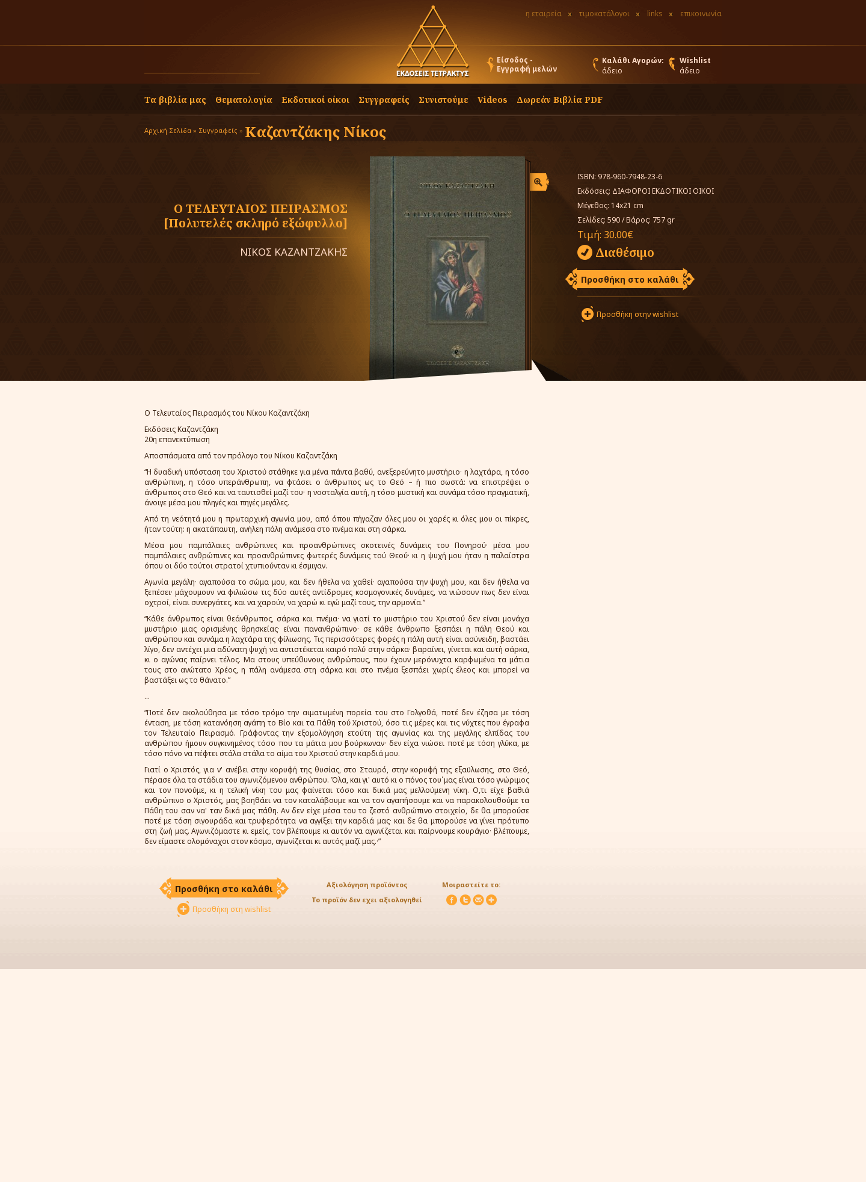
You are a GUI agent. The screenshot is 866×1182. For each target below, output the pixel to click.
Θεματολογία (243, 99)
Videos (493, 99)
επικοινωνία (701, 13)
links (655, 13)
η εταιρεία (544, 13)
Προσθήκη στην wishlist (637, 314)
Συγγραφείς (218, 130)
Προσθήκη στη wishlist (231, 909)
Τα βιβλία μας (175, 99)
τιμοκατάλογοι (604, 13)
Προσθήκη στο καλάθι (630, 279)
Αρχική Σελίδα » (170, 130)
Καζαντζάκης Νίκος (315, 131)
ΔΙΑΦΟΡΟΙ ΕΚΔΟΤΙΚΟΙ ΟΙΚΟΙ (663, 191)
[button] (271, 67)
